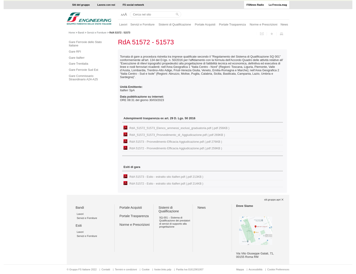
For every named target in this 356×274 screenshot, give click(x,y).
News (284, 24)
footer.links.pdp (162, 269)
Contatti (105, 269)
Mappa (240, 269)
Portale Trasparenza (232, 24)
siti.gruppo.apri (272, 199)
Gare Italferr (76, 57)
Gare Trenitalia (78, 63)
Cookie (145, 269)
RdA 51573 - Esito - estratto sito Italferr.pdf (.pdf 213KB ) (166, 176)
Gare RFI (75, 51)
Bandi (81, 32)
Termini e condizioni (126, 269)
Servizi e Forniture (142, 24)
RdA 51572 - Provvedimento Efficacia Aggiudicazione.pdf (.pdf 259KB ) (175, 148)
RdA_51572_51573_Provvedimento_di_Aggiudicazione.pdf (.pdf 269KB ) (177, 135)
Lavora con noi (106, 4)
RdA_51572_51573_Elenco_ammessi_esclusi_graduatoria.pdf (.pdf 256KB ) (179, 128)
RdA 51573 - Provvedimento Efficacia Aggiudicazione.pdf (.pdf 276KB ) (175, 141)
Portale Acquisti (205, 24)
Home (72, 32)
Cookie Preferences (278, 269)
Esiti (79, 225)
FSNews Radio (255, 4)
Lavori (123, 24)
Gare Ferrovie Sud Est (83, 69)
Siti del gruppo (81, 4)
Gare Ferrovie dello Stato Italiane (85, 43)
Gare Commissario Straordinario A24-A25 (83, 77)
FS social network (133, 4)
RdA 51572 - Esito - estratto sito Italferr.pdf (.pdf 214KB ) (166, 183)
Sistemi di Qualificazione (174, 24)
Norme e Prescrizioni (263, 24)
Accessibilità (256, 269)
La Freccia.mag (278, 4)
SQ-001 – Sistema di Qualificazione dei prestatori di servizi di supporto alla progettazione (174, 222)
